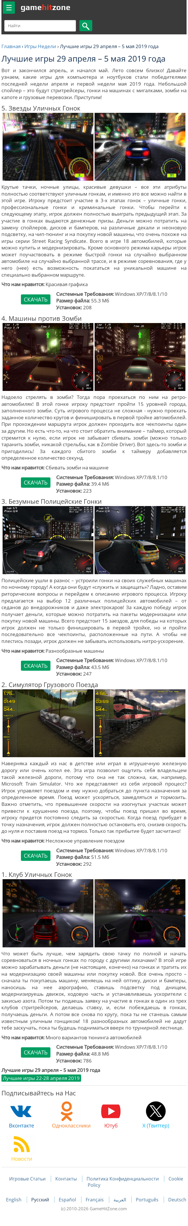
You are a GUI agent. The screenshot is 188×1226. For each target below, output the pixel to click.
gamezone (45, 7)
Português (148, 1200)
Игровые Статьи (27, 1179)
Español (68, 1200)
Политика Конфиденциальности (123, 1179)
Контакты (66, 1179)
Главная (11, 46)
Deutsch (177, 1200)
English (14, 1200)
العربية (120, 1200)
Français (95, 1200)
